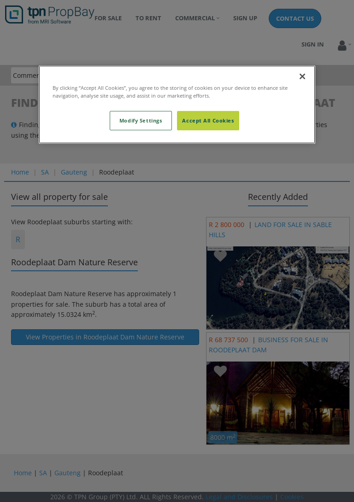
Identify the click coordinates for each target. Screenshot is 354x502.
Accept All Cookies (208, 120)
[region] (177, 104)
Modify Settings (140, 120)
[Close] (302, 76)
